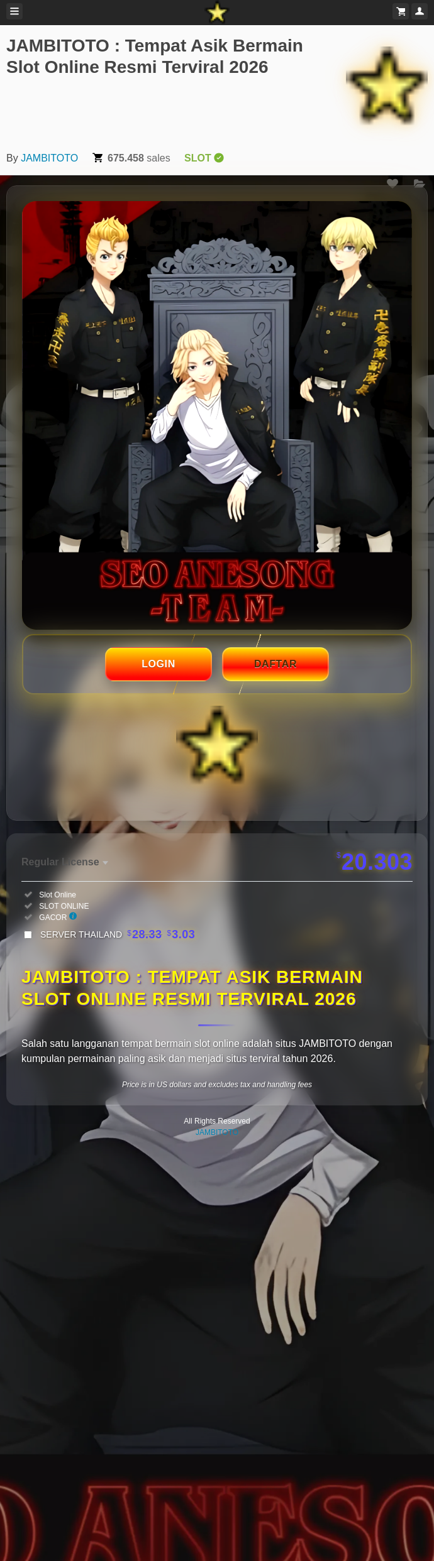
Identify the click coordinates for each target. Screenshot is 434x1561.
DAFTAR (275, 664)
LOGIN (158, 664)
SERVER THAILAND (117, 934)
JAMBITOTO (49, 158)
